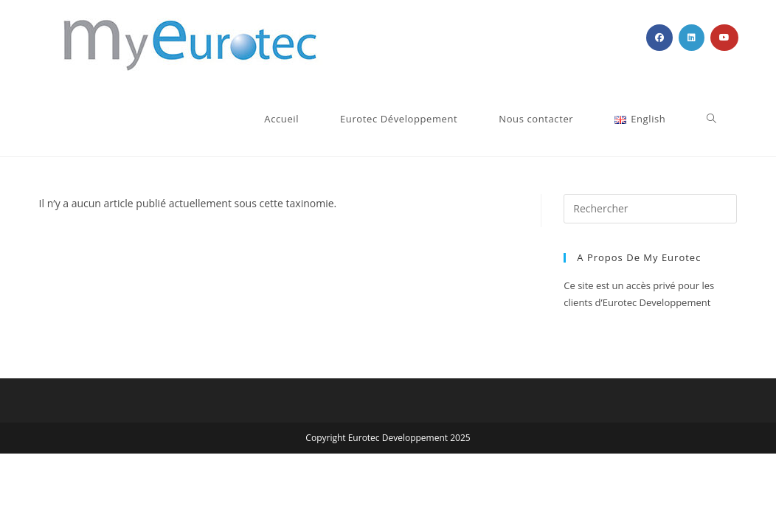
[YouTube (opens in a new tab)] (724, 37)
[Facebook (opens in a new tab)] (659, 37)
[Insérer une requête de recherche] (650, 208)
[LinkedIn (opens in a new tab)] (691, 37)
